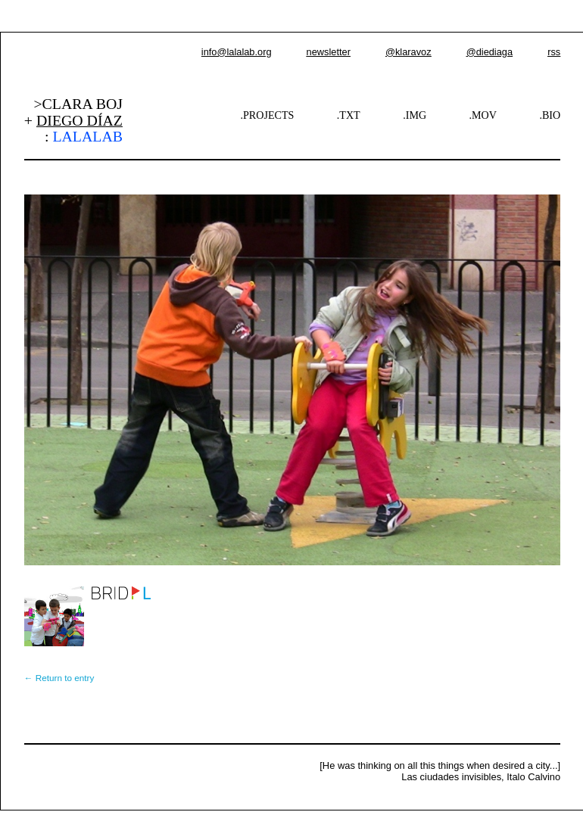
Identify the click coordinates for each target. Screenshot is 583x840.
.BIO (549, 115)
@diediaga (489, 52)
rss (553, 52)
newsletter (329, 52)
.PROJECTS (268, 115)
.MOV (483, 115)
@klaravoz (408, 52)
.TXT (348, 115)
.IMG (414, 115)
